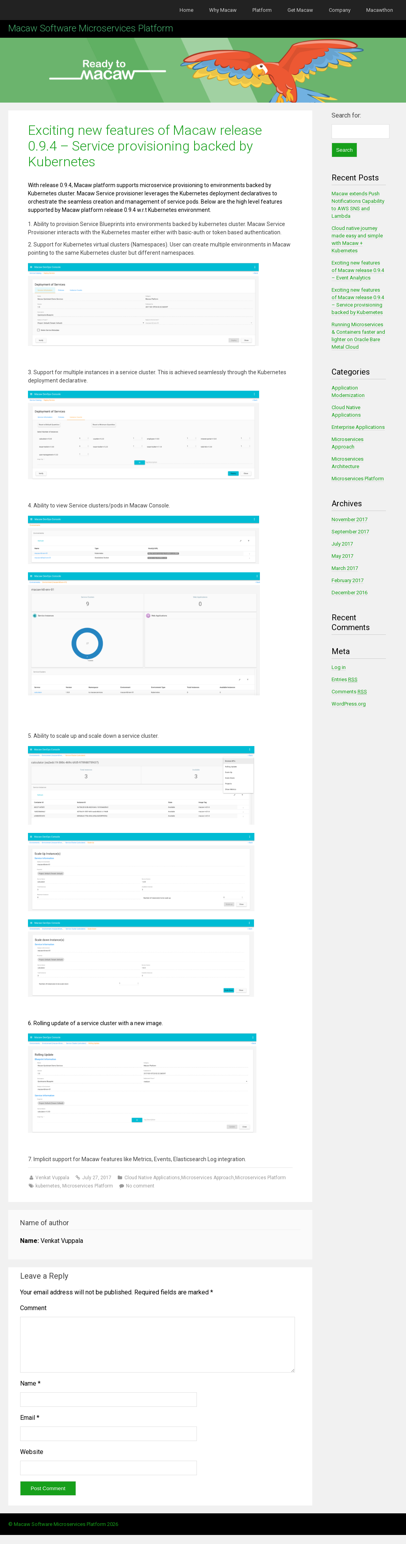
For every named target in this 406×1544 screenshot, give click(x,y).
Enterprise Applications (358, 427)
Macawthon (379, 10)
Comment (33, 1308)
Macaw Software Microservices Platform (90, 28)
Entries (345, 679)
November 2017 (349, 519)
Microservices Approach (207, 1177)
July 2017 (342, 544)
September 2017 (350, 532)
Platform (262, 10)
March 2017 (345, 568)
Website (31, 1461)
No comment (140, 1186)
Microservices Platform (260, 1177)
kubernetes (47, 1186)
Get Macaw (300, 10)
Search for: (346, 115)
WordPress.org (349, 704)
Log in (339, 667)
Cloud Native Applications (152, 1177)
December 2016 (349, 593)
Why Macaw (223, 10)
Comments (349, 692)
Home (186, 10)
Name (30, 1393)
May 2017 (342, 556)
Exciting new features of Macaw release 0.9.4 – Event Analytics (358, 270)
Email (29, 1427)
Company (339, 10)
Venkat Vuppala (52, 1177)
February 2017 (347, 580)
